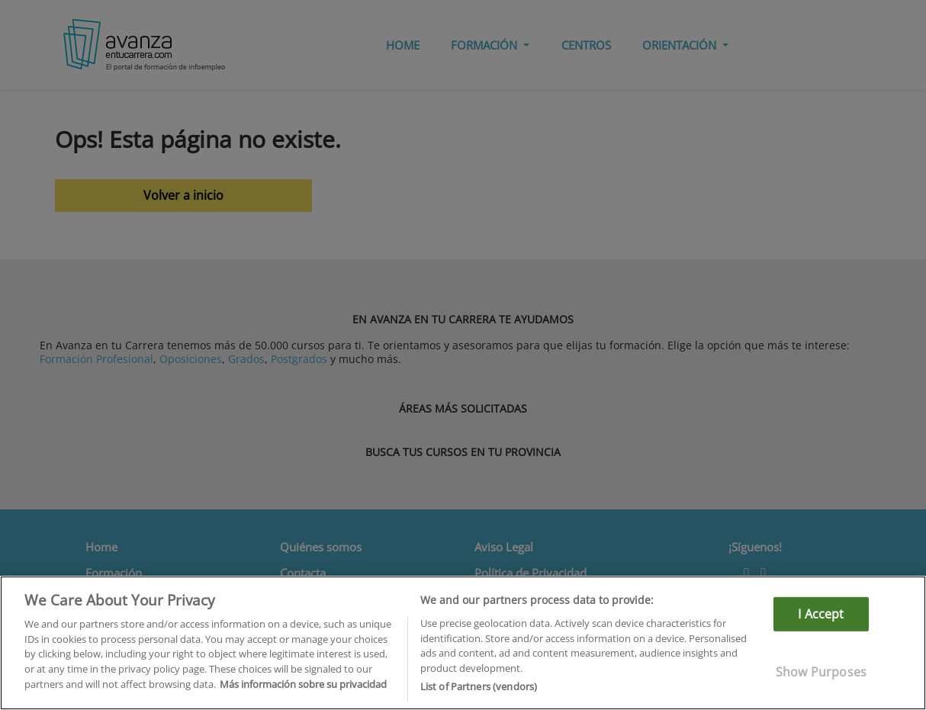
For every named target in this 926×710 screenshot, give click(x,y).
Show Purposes (821, 671)
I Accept (821, 614)
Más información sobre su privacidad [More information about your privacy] (303, 684)
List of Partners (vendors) (478, 686)
